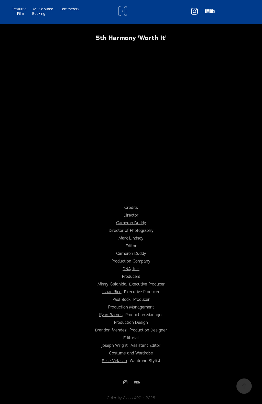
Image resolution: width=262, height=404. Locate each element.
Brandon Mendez (111, 329)
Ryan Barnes (111, 314)
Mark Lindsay (131, 238)
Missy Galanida (111, 284)
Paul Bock (121, 299)
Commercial (70, 9)
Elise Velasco (114, 360)
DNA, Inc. (131, 268)
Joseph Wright (115, 345)
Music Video (43, 9)
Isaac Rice (111, 291)
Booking (38, 13)
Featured (19, 9)
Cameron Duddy (131, 222)
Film (20, 13)
